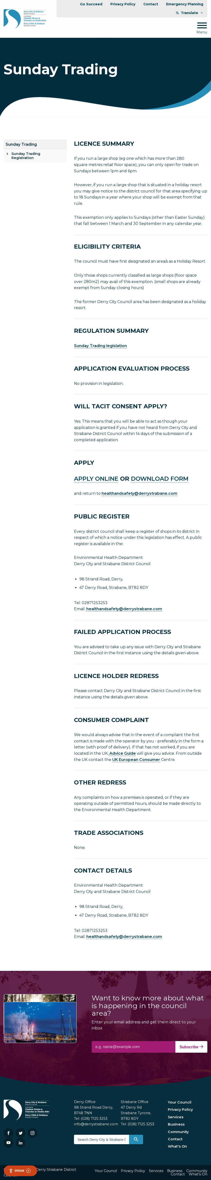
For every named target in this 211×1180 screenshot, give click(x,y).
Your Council (179, 1102)
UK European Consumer (136, 759)
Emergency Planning (184, 4)
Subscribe (191, 1047)
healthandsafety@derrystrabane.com (139, 493)
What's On (177, 1146)
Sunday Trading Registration (25, 156)
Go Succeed (91, 4)
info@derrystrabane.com (96, 1124)
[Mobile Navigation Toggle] (201, 28)
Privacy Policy (122, 4)
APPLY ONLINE (96, 478)
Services (175, 1117)
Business (176, 1124)
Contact (150, 4)
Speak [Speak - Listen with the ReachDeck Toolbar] (20, 1170)
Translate (189, 13)
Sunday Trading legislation (100, 345)
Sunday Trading (21, 144)
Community (178, 1132)
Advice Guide (122, 753)
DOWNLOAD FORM (159, 478)
